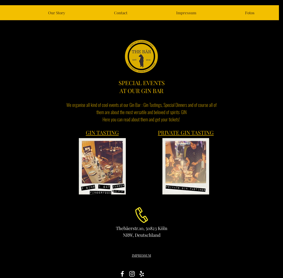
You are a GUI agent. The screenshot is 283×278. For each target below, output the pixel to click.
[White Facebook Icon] (122, 274)
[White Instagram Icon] (132, 274)
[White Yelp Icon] (141, 274)
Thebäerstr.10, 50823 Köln (141, 228)
